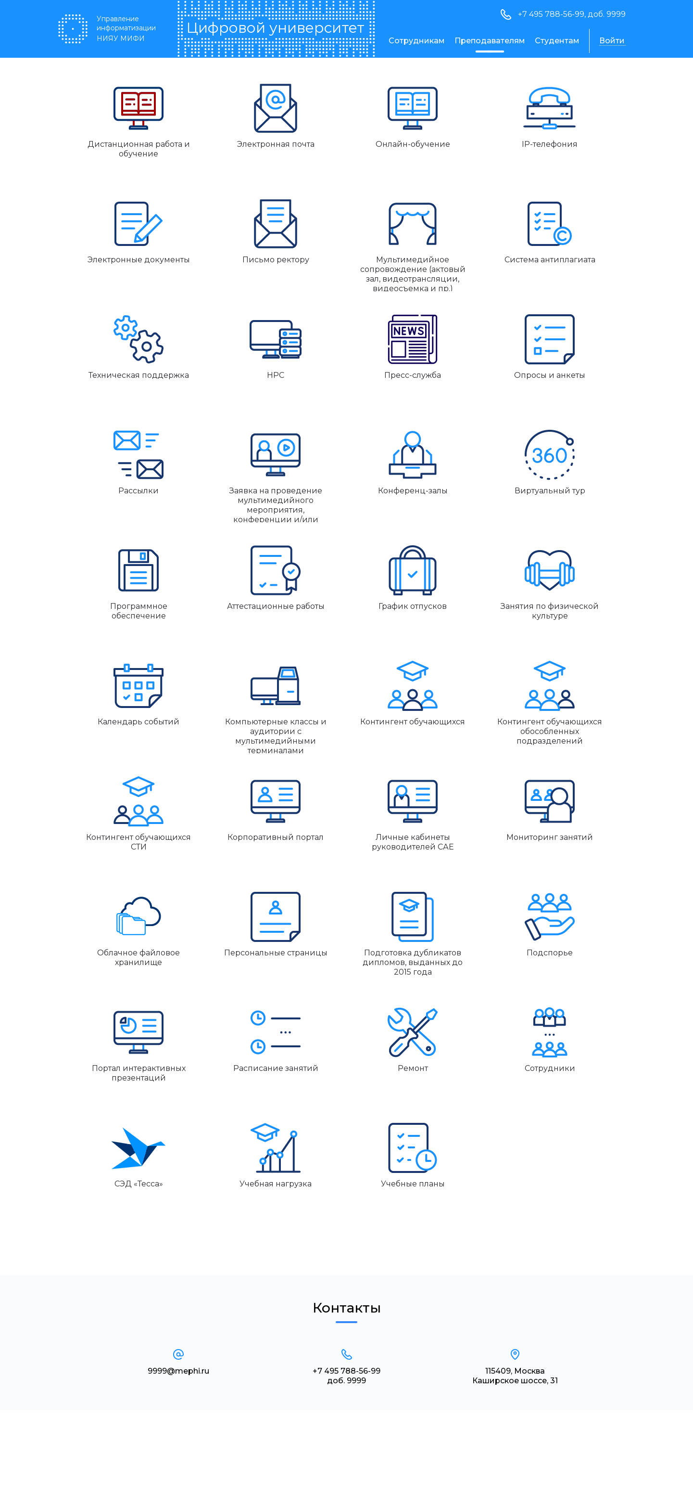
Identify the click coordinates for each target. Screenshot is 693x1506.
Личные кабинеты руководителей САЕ (413, 842)
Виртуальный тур (550, 490)
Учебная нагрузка (275, 1183)
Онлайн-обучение (413, 144)
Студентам (557, 40)
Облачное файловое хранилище (138, 957)
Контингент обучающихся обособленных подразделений (549, 731)
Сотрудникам (417, 40)
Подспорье (550, 952)
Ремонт (413, 1068)
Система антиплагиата (549, 259)
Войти (612, 40)
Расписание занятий (275, 1068)
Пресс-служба (412, 375)
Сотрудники (550, 1068)
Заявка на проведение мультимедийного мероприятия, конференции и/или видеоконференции (275, 504)
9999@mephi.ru (178, 1371)
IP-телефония (550, 144)
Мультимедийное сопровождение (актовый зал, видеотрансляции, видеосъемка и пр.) (413, 273)
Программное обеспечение (138, 611)
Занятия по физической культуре (550, 611)
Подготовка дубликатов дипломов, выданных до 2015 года (413, 962)
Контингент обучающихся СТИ (138, 842)
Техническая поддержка (138, 375)
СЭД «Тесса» (138, 1183)
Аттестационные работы (276, 606)
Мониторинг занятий (549, 837)
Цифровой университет (275, 28)
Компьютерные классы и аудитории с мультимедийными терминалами (276, 735)
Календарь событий (138, 721)
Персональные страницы (276, 952)
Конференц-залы (413, 490)
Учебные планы (413, 1183)
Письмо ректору (275, 259)
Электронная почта (276, 144)
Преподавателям (489, 40)
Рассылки (138, 490)
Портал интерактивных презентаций (139, 1073)
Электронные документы (139, 259)
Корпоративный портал (275, 837)
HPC (275, 375)
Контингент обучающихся (412, 721)
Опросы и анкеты (549, 375)
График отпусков (412, 606)
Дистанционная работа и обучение (139, 149)
